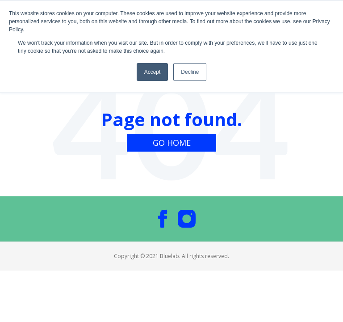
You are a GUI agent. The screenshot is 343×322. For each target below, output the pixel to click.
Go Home (172, 142)
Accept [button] (152, 72)
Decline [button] (190, 72)
